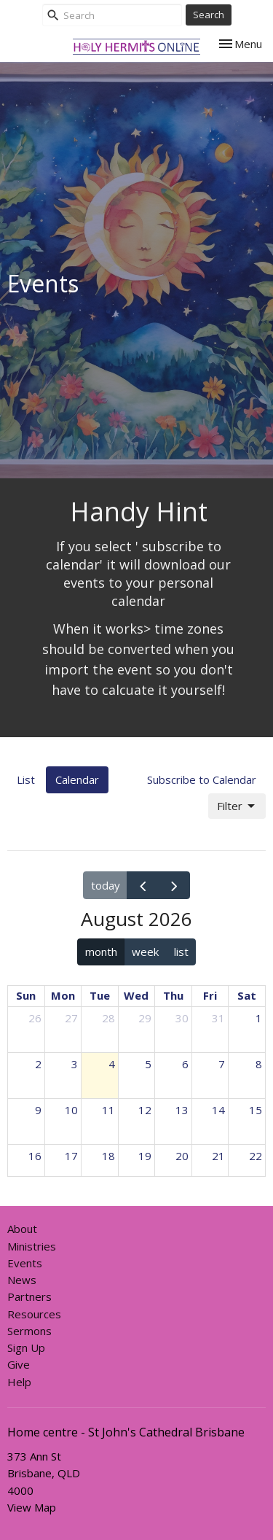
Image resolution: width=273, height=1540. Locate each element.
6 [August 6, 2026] (185, 1064)
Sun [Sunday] (26, 995)
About (22, 1228)
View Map (31, 1507)
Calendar (77, 779)
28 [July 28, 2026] (108, 1018)
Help (19, 1381)
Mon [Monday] (63, 995)
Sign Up (26, 1347)
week (145, 951)
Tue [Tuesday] (100, 995)
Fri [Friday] (210, 995)
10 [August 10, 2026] (71, 1109)
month (101, 951)
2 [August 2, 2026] (38, 1064)
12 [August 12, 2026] (144, 1109)
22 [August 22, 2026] (255, 1155)
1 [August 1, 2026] (259, 1018)
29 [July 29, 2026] (144, 1018)
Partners (29, 1296)
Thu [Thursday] (173, 995)
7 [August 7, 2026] (221, 1064)
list (181, 951)
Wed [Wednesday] (136, 995)
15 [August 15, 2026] (255, 1109)
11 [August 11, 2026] (108, 1109)
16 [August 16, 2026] (34, 1155)
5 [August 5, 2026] (148, 1064)
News (21, 1279)
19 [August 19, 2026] (144, 1155)
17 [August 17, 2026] (71, 1155)
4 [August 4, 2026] (111, 1064)
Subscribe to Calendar (201, 779)
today (105, 885)
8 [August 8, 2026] (259, 1064)
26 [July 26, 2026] (34, 1018)
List (26, 779)
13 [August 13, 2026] (182, 1109)
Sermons (29, 1330)
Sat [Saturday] (246, 995)
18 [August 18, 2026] (108, 1155)
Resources (34, 1314)
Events (24, 1263)
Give (18, 1364)
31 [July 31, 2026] (218, 1018)
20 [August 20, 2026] (182, 1155)
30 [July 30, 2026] (182, 1018)
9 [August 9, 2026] (38, 1109)
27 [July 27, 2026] (71, 1018)
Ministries (31, 1246)
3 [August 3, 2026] (74, 1064)
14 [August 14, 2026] (218, 1109)
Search (208, 14)
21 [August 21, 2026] (218, 1155)
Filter (237, 806)
